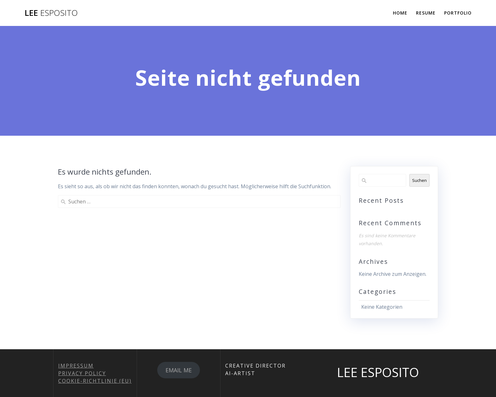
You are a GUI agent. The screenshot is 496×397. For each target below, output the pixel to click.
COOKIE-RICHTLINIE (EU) (95, 380)
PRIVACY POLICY (82, 373)
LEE (51, 13)
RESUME (426, 13)
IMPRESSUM (76, 365)
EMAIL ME (178, 370)
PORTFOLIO (458, 13)
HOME (400, 13)
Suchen (419, 180)
